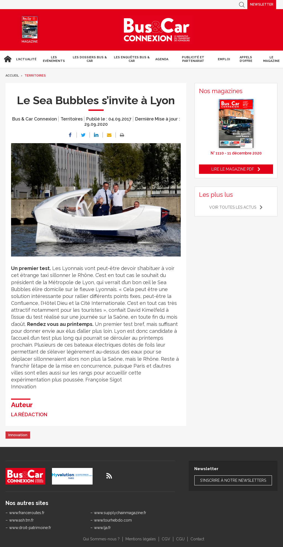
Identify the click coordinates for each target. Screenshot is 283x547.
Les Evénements (54, 59)
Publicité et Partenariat (193, 59)
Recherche (242, 4)
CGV (166, 539)
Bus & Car (156, 30)
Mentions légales (140, 539)
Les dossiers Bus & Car (90, 59)
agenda (161, 59)
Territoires (35, 75)
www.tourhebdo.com (113, 520)
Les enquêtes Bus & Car (132, 59)
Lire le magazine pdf (232, 169)
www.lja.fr (102, 527)
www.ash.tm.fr (21, 520)
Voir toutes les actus (232, 207)
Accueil (7, 59)
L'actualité (26, 59)
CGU (180, 539)
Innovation (17, 435)
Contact (197, 539)
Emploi (224, 59)
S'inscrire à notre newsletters (233, 480)
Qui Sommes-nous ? (101, 539)
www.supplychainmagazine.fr (120, 513)
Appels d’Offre (246, 59)
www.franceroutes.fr (26, 513)
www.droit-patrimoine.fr (30, 527)
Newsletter (261, 4)
